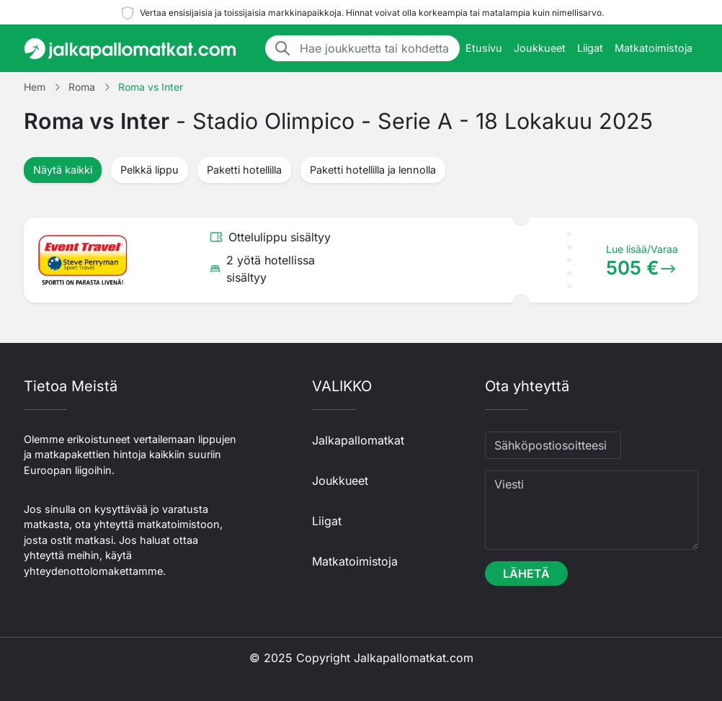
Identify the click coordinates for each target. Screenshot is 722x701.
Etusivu (483, 48)
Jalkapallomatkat (358, 440)
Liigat (590, 48)
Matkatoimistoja (653, 48)
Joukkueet (540, 48)
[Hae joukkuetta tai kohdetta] (375, 48)
